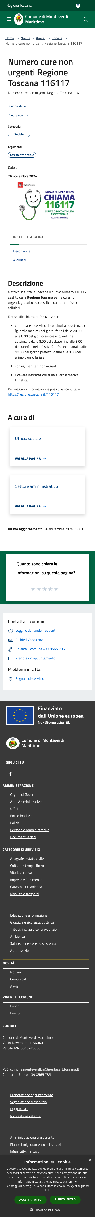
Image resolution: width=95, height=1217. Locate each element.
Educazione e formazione (29, 915)
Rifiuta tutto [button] (65, 1199)
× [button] (90, 1160)
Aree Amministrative (26, 801)
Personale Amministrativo (29, 829)
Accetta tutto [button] (30, 1200)
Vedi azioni (19, 115)
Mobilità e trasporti (24, 893)
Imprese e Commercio (26, 879)
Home (9, 38)
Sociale (57, 38)
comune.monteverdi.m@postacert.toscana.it (44, 1069)
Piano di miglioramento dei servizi (35, 1144)
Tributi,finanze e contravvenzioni (34, 929)
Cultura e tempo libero (27, 865)
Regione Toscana (19, 5)
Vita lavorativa (21, 872)
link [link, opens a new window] (47, 1190)
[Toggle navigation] (8, 19)
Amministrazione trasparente (32, 1137)
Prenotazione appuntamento (31, 1094)
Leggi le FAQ (19, 1109)
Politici (15, 822)
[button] (47, 1209)
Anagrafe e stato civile (27, 858)
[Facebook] (10, 774)
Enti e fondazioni (22, 815)
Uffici (14, 808)
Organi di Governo (23, 794)
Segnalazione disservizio (28, 1101)
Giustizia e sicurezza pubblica (32, 922)
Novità (25, 38)
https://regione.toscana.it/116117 (33, 394)
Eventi (15, 1013)
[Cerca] (85, 19)
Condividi (19, 106)
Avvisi (40, 38)
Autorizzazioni (21, 950)
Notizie (15, 972)
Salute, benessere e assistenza (33, 943)
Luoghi (15, 1006)
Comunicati (18, 979)
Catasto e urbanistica (26, 886)
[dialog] (47, 1186)
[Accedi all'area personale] (78, 5)
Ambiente (17, 936)
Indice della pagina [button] (28, 237)
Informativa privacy (24, 1151)
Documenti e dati (23, 837)
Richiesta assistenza (25, 1116)
